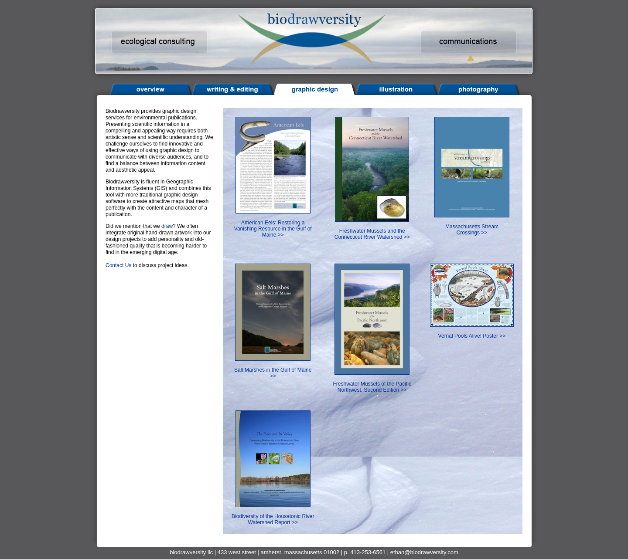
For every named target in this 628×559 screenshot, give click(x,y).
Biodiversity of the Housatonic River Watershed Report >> (273, 513)
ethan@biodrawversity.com (424, 552)
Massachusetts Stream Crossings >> (471, 224)
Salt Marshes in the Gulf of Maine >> (272, 367)
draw (167, 226)
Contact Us (118, 265)
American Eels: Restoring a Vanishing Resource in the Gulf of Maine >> (273, 223)
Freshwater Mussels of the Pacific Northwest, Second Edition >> (372, 381)
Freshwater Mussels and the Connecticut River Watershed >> (372, 228)
